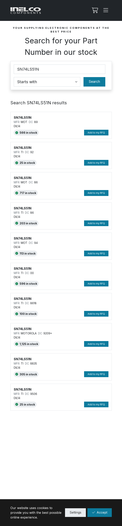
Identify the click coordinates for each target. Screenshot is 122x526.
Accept (99, 512)
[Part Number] (59, 69)
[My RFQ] (94, 10)
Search (94, 81)
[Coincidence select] (47, 82)
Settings (75, 512)
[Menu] (105, 10)
